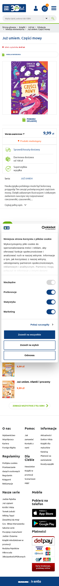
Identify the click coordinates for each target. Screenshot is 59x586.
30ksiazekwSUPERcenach (13, 556)
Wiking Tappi (8, 515)
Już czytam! (7, 503)
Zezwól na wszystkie (29, 334)
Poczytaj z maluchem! (12, 532)
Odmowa (29, 355)
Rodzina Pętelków (10, 548)
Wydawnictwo (8, 435)
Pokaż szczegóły (40, 324)
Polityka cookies (9, 463)
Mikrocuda (7, 552)
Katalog (44, 451)
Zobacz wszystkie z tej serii (29, 405)
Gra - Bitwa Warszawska (13, 523)
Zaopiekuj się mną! (10, 519)
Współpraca (8, 439)
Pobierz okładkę (32, 120)
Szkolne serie (8, 527)
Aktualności (46, 435)
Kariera (5, 443)
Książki (22, 27)
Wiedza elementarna (15, 29)
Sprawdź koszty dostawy (27, 149)
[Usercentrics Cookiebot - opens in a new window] (42, 228)
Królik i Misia (8, 507)
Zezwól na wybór (29, 345)
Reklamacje (7, 483)
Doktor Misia (46, 439)
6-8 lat (31, 27)
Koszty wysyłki (47, 464)
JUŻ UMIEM (27, 178)
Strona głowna (9, 27)
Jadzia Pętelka (9, 499)
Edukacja (41, 27)
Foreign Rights (9, 447)
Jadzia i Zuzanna (9, 536)
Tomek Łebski (8, 511)
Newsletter (30, 466)
